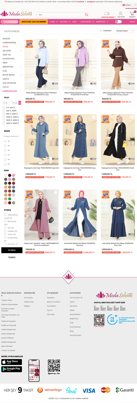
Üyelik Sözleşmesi (8, 329)
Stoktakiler (105, 31)
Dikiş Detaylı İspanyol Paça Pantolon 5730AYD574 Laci (41, 93)
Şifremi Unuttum (53, 302)
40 (7, 150)
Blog (71, 331)
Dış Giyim (74, 306)
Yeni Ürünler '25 (76, 297)
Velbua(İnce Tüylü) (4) (11, 216)
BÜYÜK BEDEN (86, 22)
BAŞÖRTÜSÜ (100, 22)
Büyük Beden (75, 314)
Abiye (72, 310)
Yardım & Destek (8, 350)
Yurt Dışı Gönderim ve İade (10, 316)
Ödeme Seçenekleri (9, 304)
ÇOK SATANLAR (9, 83)
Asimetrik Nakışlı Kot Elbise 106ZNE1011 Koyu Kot (117, 244)
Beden (7, 131)
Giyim (72, 302)
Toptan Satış (6, 300)
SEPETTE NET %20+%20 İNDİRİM (34, 22)
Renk (6, 170)
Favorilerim (51, 306)
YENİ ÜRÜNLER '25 (10, 22)
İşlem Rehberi (7, 346)
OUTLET (6, 87)
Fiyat (6, 97)
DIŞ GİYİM (63, 22)
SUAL (5, 70)
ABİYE (74, 22)
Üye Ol (49, 310)
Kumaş (7, 210)
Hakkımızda (29, 302)
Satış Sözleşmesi (8, 333)
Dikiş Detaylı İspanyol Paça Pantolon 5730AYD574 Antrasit (79, 93)
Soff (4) (9, 227)
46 (7, 164)
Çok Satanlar (75, 327)
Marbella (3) (11, 244)
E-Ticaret (60, 397)
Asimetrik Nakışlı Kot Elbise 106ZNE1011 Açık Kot (79, 244)
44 (7, 159)
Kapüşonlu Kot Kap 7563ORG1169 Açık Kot (41, 168)
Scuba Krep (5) (10, 239)
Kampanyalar (75, 335)
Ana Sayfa (28, 297)
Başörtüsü (74, 318)
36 (7, 141)
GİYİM (52, 22)
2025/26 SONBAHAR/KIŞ (9, 40)
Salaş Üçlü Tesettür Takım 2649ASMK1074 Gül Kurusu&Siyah (41, 244)
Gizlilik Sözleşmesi (8, 342)
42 (7, 155)
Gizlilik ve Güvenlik (8, 325)
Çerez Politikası (7, 338)
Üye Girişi (51, 314)
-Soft (54, 397)
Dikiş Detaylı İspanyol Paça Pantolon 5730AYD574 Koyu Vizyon (118, 93)
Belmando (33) (10, 223)
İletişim (27, 306)
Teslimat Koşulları (8, 321)
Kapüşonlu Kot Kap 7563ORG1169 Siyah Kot (118, 169)
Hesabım (50, 297)
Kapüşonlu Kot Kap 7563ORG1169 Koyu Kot (80, 169)
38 (7, 145)
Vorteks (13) (10, 231)
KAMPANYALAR (10, 91)
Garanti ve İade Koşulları (7, 309)
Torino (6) (10, 234)
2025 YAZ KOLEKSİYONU (9, 56)
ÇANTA (132, 22)
